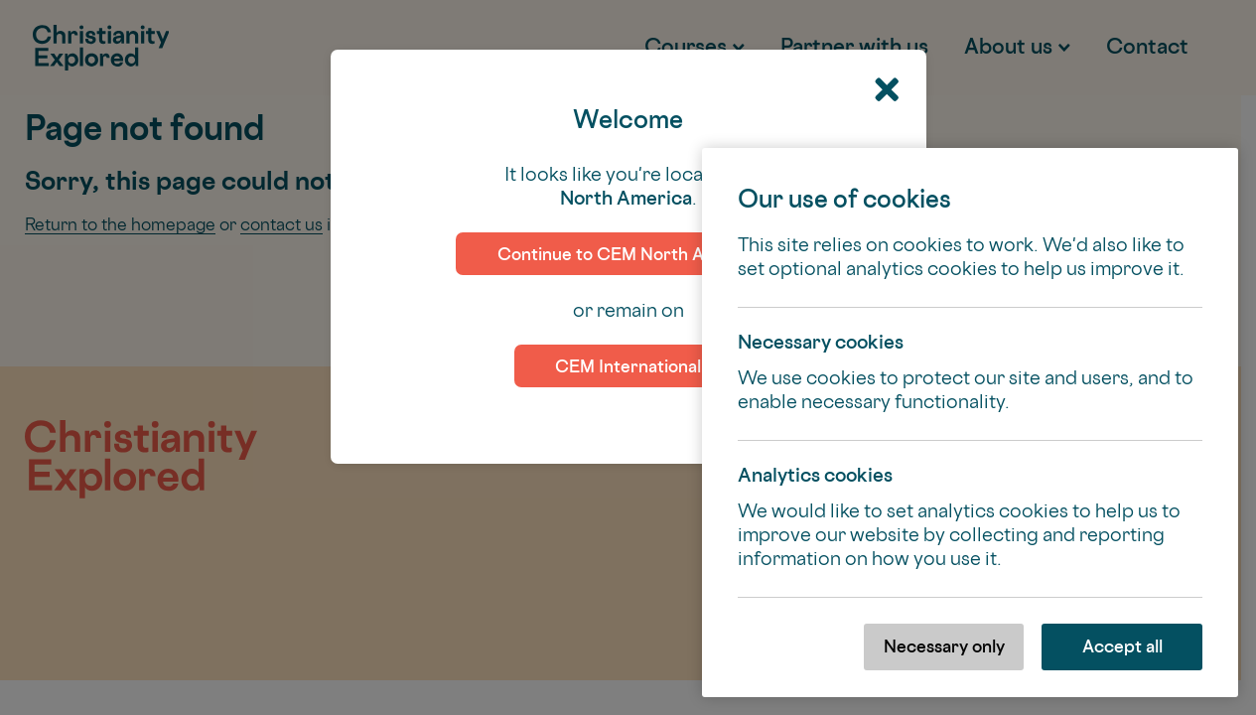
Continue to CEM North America (628, 253)
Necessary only (944, 646)
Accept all (1122, 646)
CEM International (628, 366)
